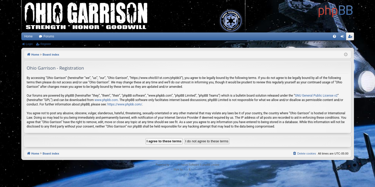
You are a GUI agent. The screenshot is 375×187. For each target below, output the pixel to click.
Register (45, 43)
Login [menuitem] (343, 37)
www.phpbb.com (106, 100)
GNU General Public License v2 (316, 95)
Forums (49, 36)
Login (29, 43)
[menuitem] (334, 36)
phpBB (174, 164)
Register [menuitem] (351, 37)
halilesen (196, 169)
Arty (185, 169)
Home (28, 36)
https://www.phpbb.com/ (124, 104)
